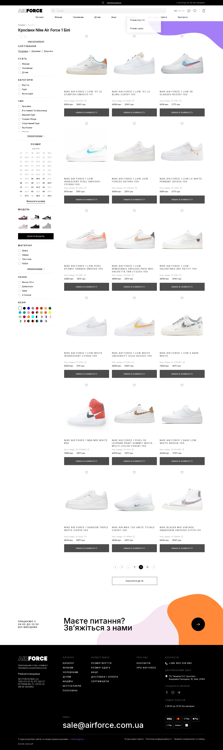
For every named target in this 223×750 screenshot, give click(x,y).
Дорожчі (48, 51)
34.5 (49, 163)
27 (32, 154)
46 (44, 180)
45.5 (38, 180)
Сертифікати (100, 681)
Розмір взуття (101, 663)
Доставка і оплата (157, 17)
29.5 (27, 159)
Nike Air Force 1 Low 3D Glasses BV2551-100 (176, 93)
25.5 (49, 150)
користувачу (100, 657)
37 (44, 167)
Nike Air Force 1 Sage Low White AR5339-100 (178, 441)
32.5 (27, 163)
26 (21, 154)
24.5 (38, 150)
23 (21, 150)
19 (44, 142)
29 (21, 159)
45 (32, 180)
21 (32, 146)
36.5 (38, 167)
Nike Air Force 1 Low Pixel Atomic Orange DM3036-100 (83, 267)
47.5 (26, 184)
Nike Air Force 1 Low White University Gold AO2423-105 (132, 354)
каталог (68, 657)
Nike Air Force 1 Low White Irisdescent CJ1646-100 (83, 354)
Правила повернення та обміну (189, 739)
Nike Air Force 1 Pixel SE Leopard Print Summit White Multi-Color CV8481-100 (132, 443)
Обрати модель (36, 225)
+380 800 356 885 (180, 663)
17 (27, 142)
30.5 (38, 159)
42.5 (38, 176)
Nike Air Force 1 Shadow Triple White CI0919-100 (86, 529)
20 (21, 146)
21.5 (38, 146)
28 (44, 154)
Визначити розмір (36, 190)
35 (21, 167)
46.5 (49, 180)
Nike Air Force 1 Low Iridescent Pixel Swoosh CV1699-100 (82, 181)
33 (32, 163)
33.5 (38, 163)
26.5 (27, 154)
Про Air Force (146, 668)
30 (32, 159)
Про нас (142, 657)
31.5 (49, 159)
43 (44, 176)
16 (21, 142)
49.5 (49, 184)
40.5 (49, 171)
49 (44, 184)
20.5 (27, 146)
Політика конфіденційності (159, 739)
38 (21, 171)
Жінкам (58, 17)
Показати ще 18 (134, 581)
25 (44, 150)
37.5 (49, 167)
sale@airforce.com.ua (103, 725)
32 (21, 163)
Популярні (23, 51)
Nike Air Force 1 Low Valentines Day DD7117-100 (178, 267)
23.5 (27, 150)
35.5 (27, 167)
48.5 (38, 184)
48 (32, 184)
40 (44, 171)
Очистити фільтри (36, 41)
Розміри (131, 17)
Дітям (97, 17)
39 (32, 171)
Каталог (40, 17)
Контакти (182, 17)
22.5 (49, 146)
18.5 (38, 142)
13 (147, 567)
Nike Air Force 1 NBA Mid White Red (86, 441)
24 (32, 150)
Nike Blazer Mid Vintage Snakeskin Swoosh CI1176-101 (180, 529)
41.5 (26, 176)
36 (32, 167)
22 (44, 146)
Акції (113, 17)
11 (134, 567)
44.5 (27, 180)
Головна (21, 25)
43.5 (49, 176)
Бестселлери (72, 686)
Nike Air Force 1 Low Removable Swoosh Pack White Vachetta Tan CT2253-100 (134, 269)
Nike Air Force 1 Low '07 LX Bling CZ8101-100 (131, 93)
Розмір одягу (101, 668)
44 (21, 180)
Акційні (68, 681)
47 (21, 184)
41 (21, 176)
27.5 (38, 154)
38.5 (27, 171)
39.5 (38, 171)
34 (44, 163)
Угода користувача (133, 739)
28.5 (49, 154)
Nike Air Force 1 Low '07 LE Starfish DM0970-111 (83, 93)
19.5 (49, 142)
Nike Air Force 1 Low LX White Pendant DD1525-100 (181, 180)
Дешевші (36, 51)
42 (32, 176)
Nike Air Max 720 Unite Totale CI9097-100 (133, 529)
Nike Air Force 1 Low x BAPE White (179, 354)
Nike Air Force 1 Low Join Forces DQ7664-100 (130, 180)
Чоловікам (78, 17)
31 (44, 159)
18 (32, 142)
